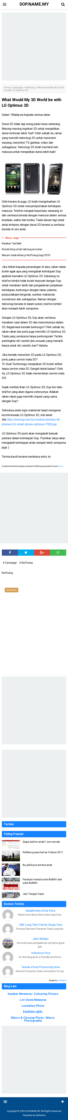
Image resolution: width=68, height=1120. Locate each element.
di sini (60, 466)
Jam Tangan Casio (33, 893)
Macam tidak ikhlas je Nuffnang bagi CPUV (26, 255)
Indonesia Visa (40, 953)
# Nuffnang (26, 562)
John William (40, 939)
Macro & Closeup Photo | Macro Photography (33, 1019)
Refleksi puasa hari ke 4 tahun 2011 (43, 852)
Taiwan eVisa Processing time (40, 967)
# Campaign (10, 562)
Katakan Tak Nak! (11, 243)
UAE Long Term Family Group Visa (40, 924)
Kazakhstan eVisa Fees (40, 910)
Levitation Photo (33, 1005)
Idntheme (41, 1115)
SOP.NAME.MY (33, 1111)
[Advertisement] (34, 46)
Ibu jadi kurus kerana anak (37, 865)
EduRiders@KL (33, 1011)
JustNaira (61, 980)
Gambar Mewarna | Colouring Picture (33, 994)
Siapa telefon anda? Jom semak (41, 841)
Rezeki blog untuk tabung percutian (22, 249)
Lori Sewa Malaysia (33, 1000)
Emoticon (12, 590)
